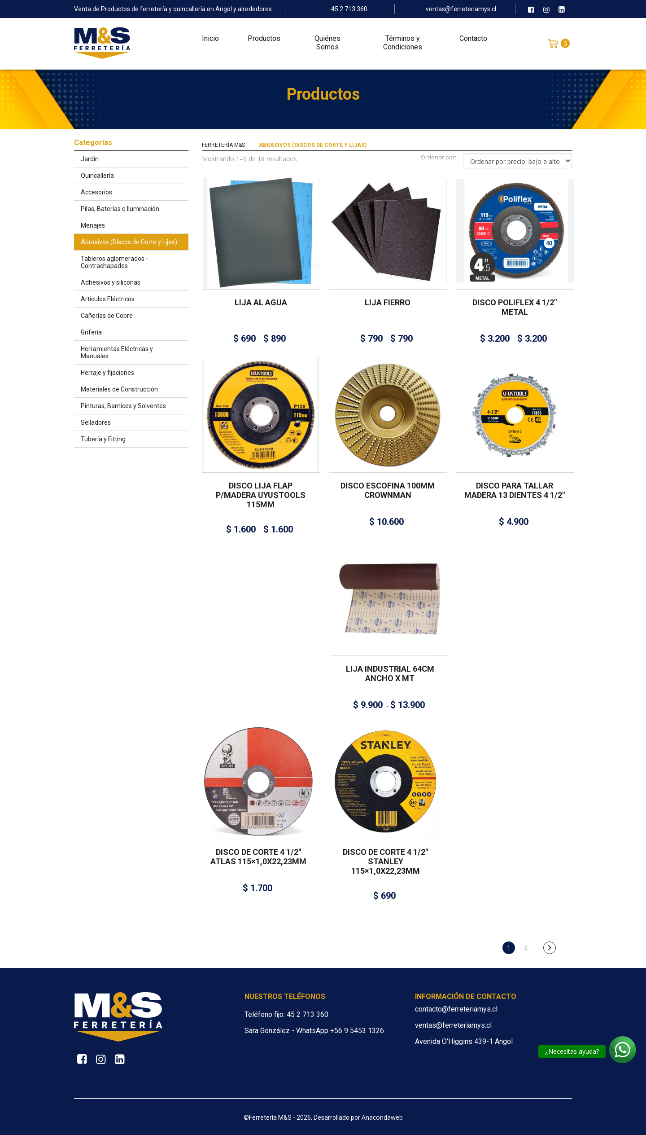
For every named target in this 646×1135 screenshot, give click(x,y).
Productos (264, 40)
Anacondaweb (382, 1117)
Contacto (473, 40)
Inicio (210, 40)
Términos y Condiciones (402, 44)
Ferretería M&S (223, 145)
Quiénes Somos (327, 44)
